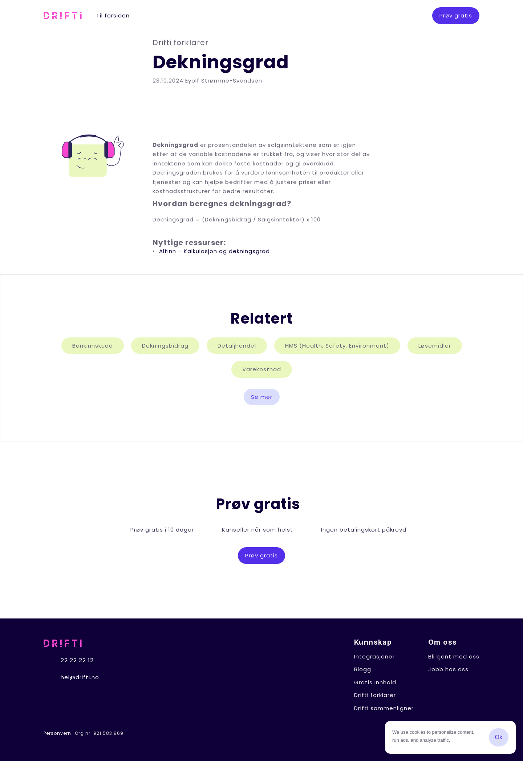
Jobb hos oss (448, 669)
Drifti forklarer (375, 695)
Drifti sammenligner (384, 708)
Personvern (57, 733)
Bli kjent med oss (453, 656)
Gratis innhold (375, 682)
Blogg (362, 669)
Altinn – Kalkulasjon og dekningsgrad (214, 251)
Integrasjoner (374, 656)
